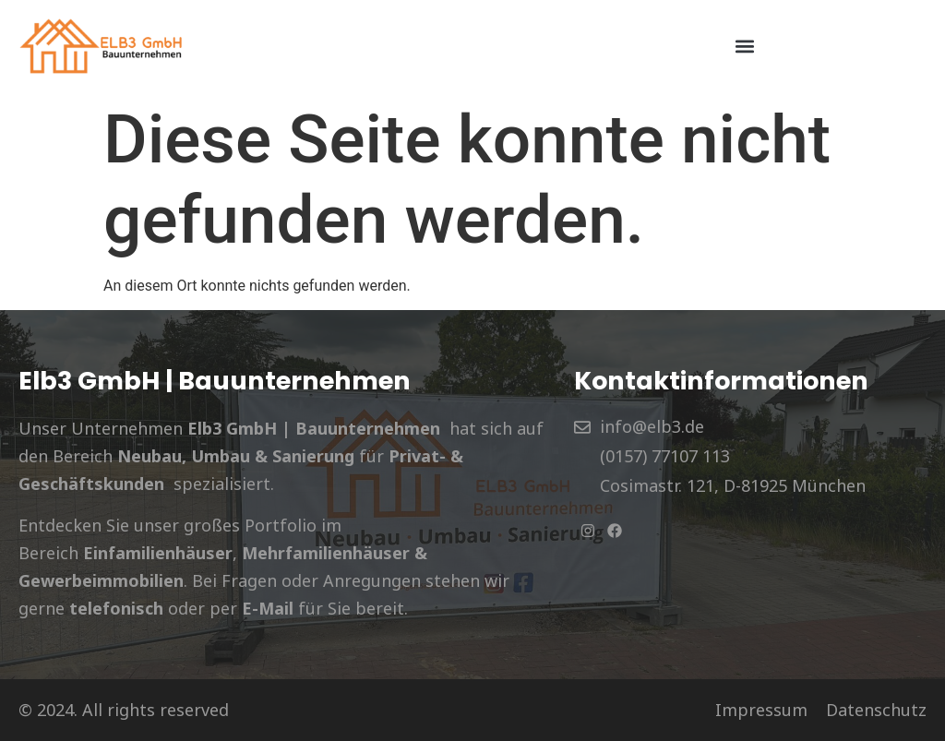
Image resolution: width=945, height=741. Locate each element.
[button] (744, 46)
